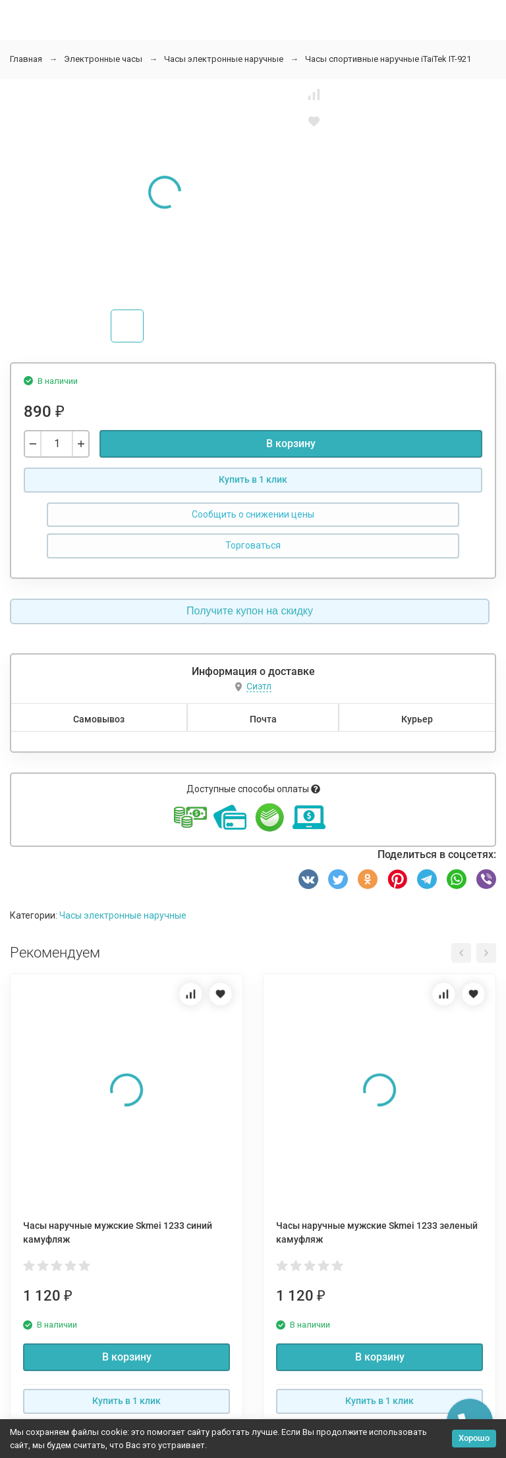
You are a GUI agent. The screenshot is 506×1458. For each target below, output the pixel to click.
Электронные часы (103, 59)
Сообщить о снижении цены (253, 514)
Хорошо (474, 1438)
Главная (26, 59)
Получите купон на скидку (249, 610)
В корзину (291, 443)
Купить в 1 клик (253, 479)
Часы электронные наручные (223, 59)
